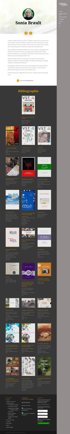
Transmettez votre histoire (13, 404)
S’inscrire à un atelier (10, 419)
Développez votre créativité (13, 408)
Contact (60, 21)
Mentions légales (9, 427)
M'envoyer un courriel (26, 405)
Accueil (60, 11)
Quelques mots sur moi (63, 14)
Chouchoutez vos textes (12, 406)
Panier (7, 425)
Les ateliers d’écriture (14, 409)
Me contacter (9, 423)
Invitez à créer (11, 411)
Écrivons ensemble (10, 403)
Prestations (61, 19)
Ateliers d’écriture (63, 16)
